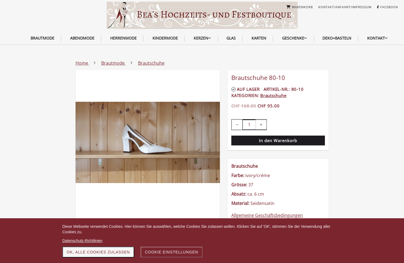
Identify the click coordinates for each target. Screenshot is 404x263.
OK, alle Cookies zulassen (98, 252)
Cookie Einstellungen (171, 252)
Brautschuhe (273, 95)
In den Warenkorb (278, 140)
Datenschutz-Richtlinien (82, 240)
